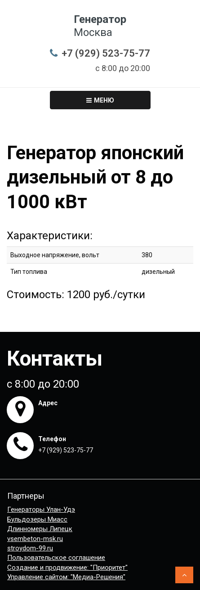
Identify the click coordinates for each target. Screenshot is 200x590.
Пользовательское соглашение (56, 558)
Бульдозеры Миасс (37, 519)
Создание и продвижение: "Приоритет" (67, 567)
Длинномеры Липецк (39, 529)
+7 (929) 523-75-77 (106, 53)
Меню (100, 100)
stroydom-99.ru (30, 548)
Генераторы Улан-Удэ (41, 509)
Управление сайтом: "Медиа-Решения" (66, 577)
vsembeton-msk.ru (35, 539)
